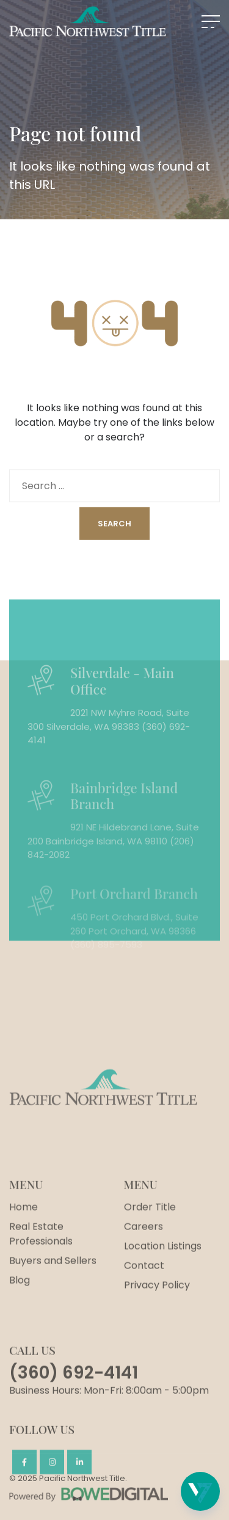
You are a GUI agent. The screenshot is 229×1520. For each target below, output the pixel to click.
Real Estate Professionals (41, 1265)
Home (23, 1239)
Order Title (150, 1239)
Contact (144, 1297)
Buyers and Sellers (52, 1292)
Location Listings (163, 1278)
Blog (19, 1312)
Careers (143, 1258)
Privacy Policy (157, 1317)
